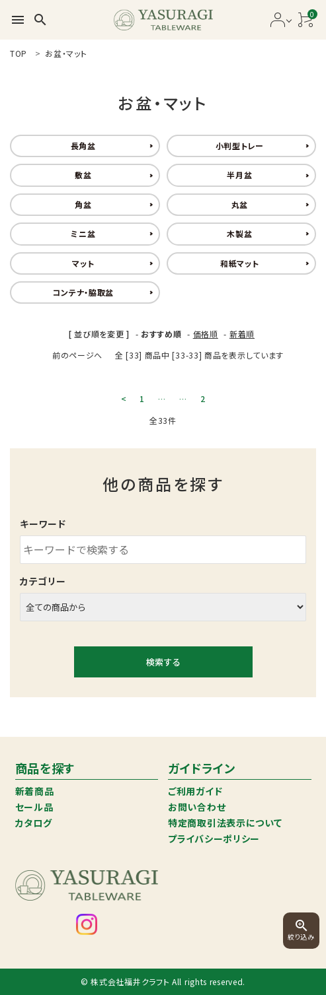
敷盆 (83, 174)
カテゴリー (43, 581)
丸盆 (239, 204)
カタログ (33, 822)
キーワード (43, 523)
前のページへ (77, 354)
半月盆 (239, 174)
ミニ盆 (83, 233)
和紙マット (239, 263)
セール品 (34, 806)
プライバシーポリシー (214, 838)
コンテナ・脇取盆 (83, 292)
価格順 (205, 333)
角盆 (83, 204)
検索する (163, 662)
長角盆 (83, 145)
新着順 (242, 333)
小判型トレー (240, 145)
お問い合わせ (196, 806)
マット (83, 263)
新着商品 (34, 791)
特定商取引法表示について (225, 822)
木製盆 (239, 233)
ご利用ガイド (195, 791)
